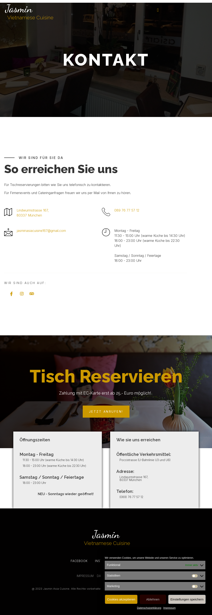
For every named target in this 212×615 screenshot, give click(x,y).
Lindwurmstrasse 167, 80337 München (134, 478)
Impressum (169, 607)
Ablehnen (152, 599)
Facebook (79, 561)
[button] (158, 10)
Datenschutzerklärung (149, 607)
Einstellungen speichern (186, 599)
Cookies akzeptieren (121, 599)
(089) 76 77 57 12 (131, 497)
